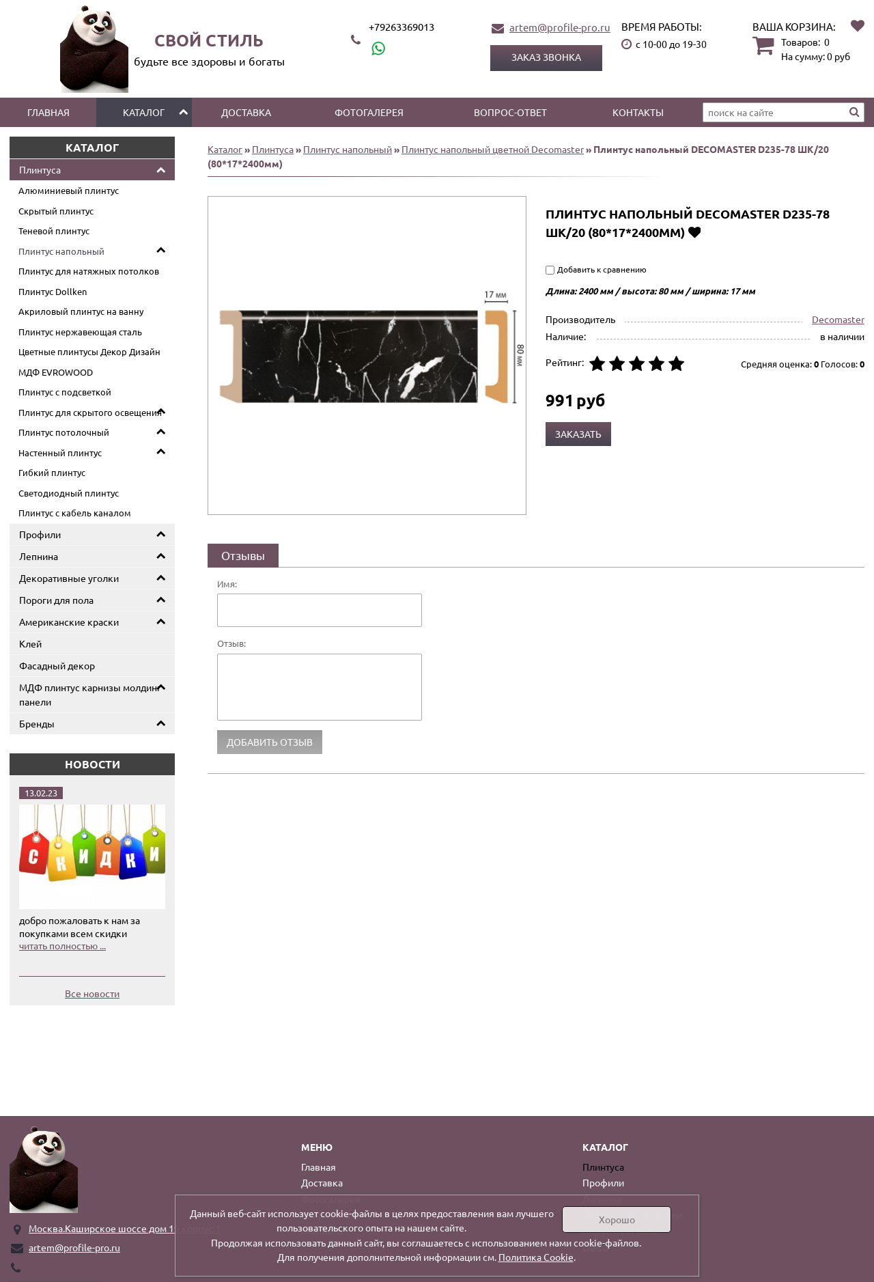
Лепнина (38, 556)
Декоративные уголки (69, 578)
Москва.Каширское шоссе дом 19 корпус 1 (125, 1228)
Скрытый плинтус (56, 211)
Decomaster (838, 319)
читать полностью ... (62, 945)
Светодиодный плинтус (68, 493)
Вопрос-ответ (510, 112)
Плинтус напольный (61, 251)
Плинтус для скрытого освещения (90, 412)
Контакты (638, 112)
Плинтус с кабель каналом (74, 512)
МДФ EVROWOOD (55, 372)
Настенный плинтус (60, 452)
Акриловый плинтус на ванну (80, 311)
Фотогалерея (369, 112)
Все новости (92, 993)
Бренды (37, 723)
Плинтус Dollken (52, 291)
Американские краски (69, 621)
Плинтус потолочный (63, 432)
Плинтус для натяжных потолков (88, 271)
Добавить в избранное (694, 232)
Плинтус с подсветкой (64, 392)
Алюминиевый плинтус (68, 190)
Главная (48, 112)
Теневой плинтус (53, 230)
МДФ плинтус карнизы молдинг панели (90, 694)
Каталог (144, 112)
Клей (30, 643)
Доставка (246, 112)
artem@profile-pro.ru (559, 26)
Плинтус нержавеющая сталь (80, 331)
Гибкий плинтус (51, 472)
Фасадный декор (57, 665)
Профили (40, 534)
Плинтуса (40, 169)
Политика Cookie (536, 1257)
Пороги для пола (56, 600)
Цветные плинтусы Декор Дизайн (89, 351)
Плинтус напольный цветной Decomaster (492, 149)
